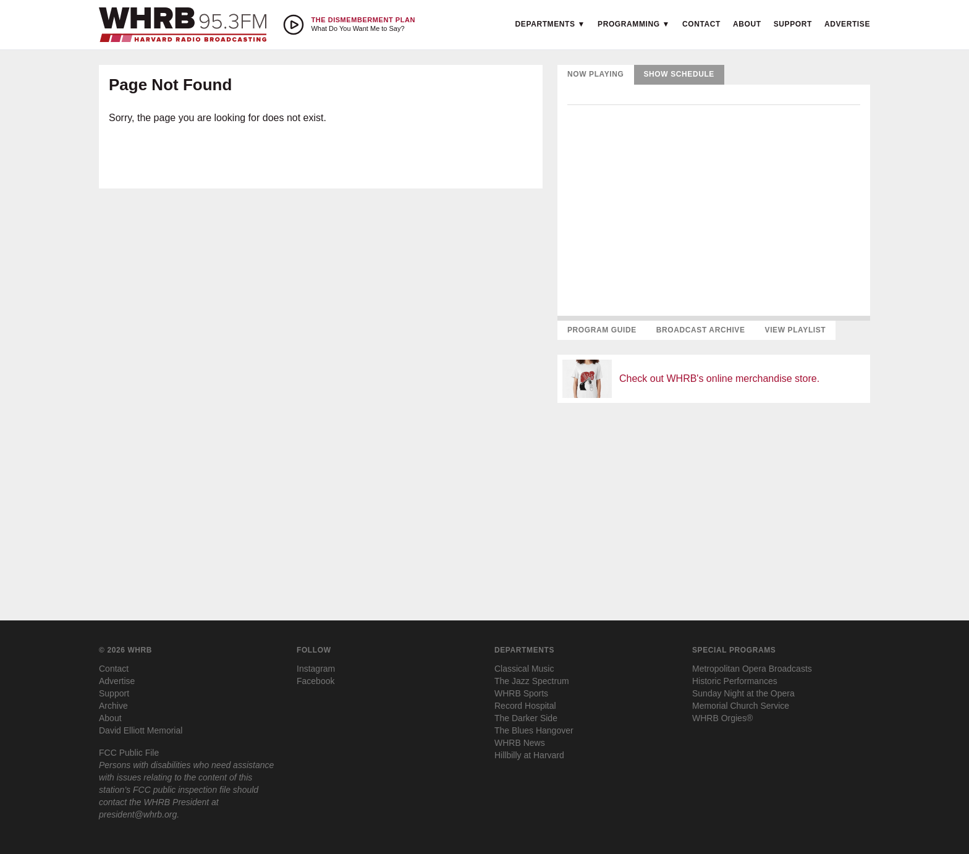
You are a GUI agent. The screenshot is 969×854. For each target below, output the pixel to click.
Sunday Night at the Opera (743, 693)
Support (793, 24)
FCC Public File (129, 753)
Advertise (847, 24)
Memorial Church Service (740, 706)
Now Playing (595, 74)
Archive (113, 706)
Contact (701, 24)
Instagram (316, 669)
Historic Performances (734, 681)
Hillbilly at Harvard (529, 755)
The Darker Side (525, 718)
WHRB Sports (521, 693)
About (747, 24)
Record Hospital (525, 706)
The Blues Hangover (533, 730)
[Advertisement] (713, 499)
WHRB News (519, 743)
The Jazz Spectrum (531, 681)
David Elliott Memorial (140, 730)
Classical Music (524, 669)
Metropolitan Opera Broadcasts (752, 669)
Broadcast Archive (700, 330)
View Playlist (795, 330)
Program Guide (602, 330)
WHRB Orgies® (722, 718)
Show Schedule (679, 74)
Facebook (315, 681)
